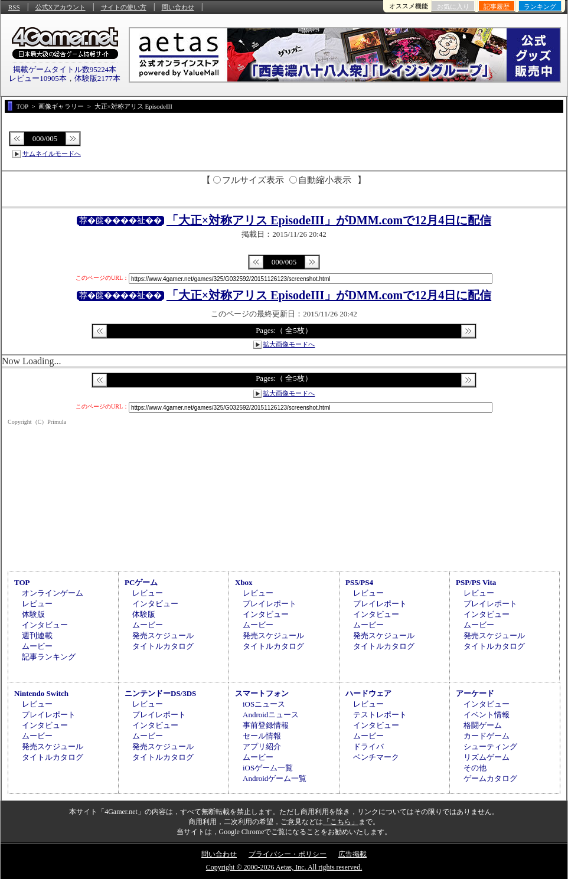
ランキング (540, 6)
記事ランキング (49, 656)
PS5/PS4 (359, 582)
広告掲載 (352, 854)
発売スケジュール (163, 635)
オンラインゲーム (52, 593)
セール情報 (262, 735)
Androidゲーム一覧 (274, 778)
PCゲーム (141, 582)
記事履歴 (497, 6)
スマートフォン (262, 693)
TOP (22, 582)
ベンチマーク (376, 757)
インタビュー (45, 624)
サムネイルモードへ (51, 153)
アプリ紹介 (262, 746)
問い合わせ (178, 7)
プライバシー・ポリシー (288, 854)
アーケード (475, 693)
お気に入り (453, 6)
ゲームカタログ (490, 778)
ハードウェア (368, 693)
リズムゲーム (486, 757)
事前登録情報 (266, 725)
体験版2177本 (97, 78)
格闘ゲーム (482, 725)
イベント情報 (486, 714)
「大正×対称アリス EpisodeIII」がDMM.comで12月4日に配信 (329, 220)
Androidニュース (271, 714)
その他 (475, 767)
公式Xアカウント (60, 7)
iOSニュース (264, 704)
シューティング (490, 746)
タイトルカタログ (163, 646)
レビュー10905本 (38, 78)
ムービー (37, 646)
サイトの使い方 (123, 7)
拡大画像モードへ (289, 344)
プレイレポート (269, 603)
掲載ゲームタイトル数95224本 (65, 69)
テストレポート (380, 714)
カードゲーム (486, 735)
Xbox (244, 582)
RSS (14, 7)
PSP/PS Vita (476, 582)
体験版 (33, 614)
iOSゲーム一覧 (268, 767)
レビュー (37, 603)
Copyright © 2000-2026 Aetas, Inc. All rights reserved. (284, 867)
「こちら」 (340, 822)
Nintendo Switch (41, 693)
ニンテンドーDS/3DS (160, 693)
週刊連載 (37, 635)
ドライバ (368, 746)
